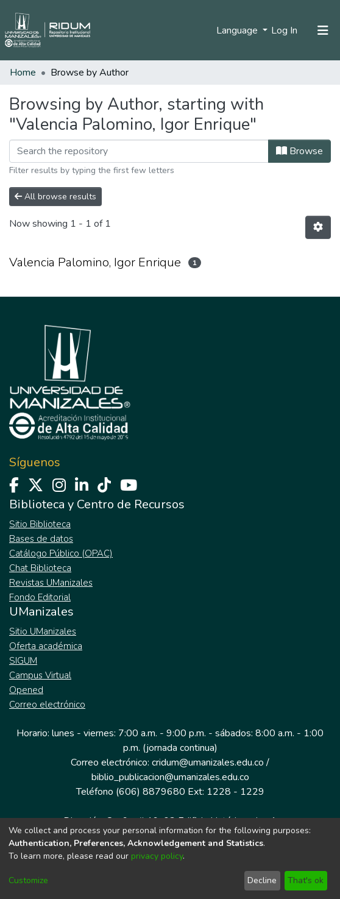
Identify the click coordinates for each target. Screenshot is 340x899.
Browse (299, 151)
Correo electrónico (47, 704)
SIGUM (23, 661)
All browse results (55, 196)
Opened (26, 690)
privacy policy (157, 856)
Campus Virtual (40, 675)
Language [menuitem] (238, 30)
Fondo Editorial (40, 597)
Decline (262, 880)
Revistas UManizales (51, 583)
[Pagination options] (318, 227)
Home (23, 72)
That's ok (306, 880)
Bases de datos (41, 539)
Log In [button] (285, 30)
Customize (28, 880)
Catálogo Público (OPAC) (61, 553)
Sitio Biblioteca (40, 524)
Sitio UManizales (42, 631)
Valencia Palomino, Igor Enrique (95, 262)
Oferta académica (45, 646)
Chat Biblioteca (40, 568)
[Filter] (139, 151)
